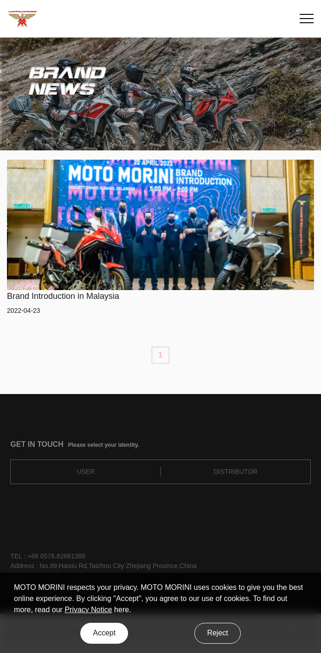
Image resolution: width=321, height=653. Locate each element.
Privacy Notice (88, 610)
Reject (217, 633)
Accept (104, 633)
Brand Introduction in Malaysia (63, 296)
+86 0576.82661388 (56, 558)
